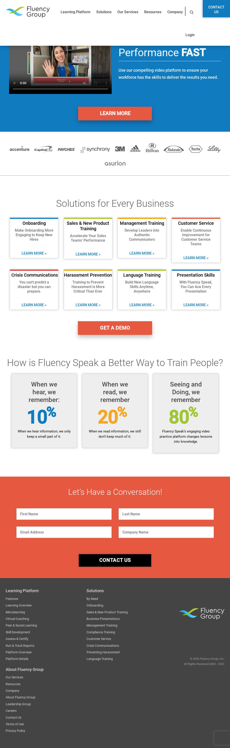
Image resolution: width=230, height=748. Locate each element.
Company (175, 12)
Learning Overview (19, 605)
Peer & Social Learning (21, 625)
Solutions (103, 12)
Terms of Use (15, 724)
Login (190, 35)
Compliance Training (101, 632)
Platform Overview (19, 652)
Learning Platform (75, 12)
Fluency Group (28, 12)
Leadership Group (18, 704)
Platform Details (17, 659)
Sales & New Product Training (107, 612)
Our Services (127, 12)
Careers (11, 711)
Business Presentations (103, 619)
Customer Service (99, 639)
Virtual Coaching (17, 619)
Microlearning (15, 612)
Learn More (115, 113)
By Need (92, 599)
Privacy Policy (15, 731)
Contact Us (216, 9)
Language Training (100, 659)
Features (12, 599)
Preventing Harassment (103, 652)
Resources (152, 12)
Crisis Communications (103, 645)
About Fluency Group (20, 697)
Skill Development (18, 632)
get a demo (115, 328)
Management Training (102, 625)
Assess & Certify (17, 639)
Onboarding (95, 605)
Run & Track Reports (20, 645)
